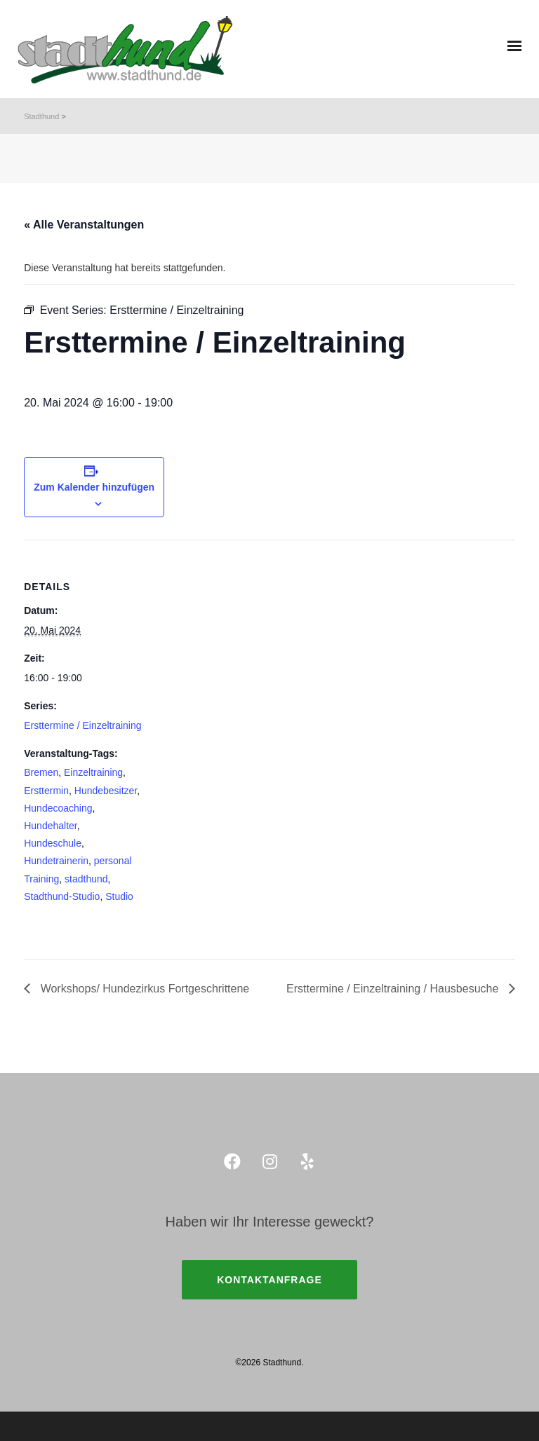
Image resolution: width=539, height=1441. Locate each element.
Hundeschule (52, 843)
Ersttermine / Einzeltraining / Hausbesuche (394, 989)
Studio (119, 896)
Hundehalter (50, 825)
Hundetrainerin (56, 860)
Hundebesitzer (106, 790)
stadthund (86, 879)
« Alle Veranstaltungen (84, 225)
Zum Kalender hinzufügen (94, 487)
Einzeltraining (93, 772)
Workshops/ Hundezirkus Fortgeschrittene (143, 989)
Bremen (41, 772)
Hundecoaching (58, 808)
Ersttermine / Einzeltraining (82, 725)
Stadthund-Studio (62, 896)
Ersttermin (46, 790)
